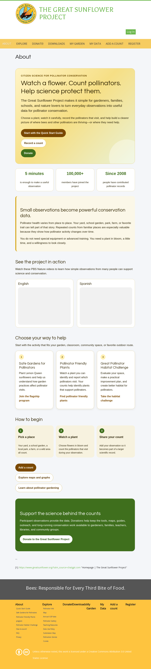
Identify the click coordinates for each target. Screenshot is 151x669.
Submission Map (49, 633)
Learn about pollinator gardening (39, 487)
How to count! (21, 629)
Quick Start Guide (23, 608)
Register (134, 43)
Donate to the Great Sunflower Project (46, 539)
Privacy (18, 637)
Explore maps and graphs (34, 477)
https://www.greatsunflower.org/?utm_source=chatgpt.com (49, 567)
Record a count (33, 143)
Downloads (56, 43)
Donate (28, 153)
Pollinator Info (48, 608)
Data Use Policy (49, 629)
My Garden (77, 43)
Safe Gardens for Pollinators (26, 612)
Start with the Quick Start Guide (43, 133)
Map (44, 612)
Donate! (37, 43)
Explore (21, 43)
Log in (131, 32)
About (6, 43)
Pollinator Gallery (49, 621)
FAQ (17, 633)
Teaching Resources (50, 625)
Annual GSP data (49, 617)
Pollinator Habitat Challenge (27, 625)
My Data (95, 43)
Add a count (114, 43)
